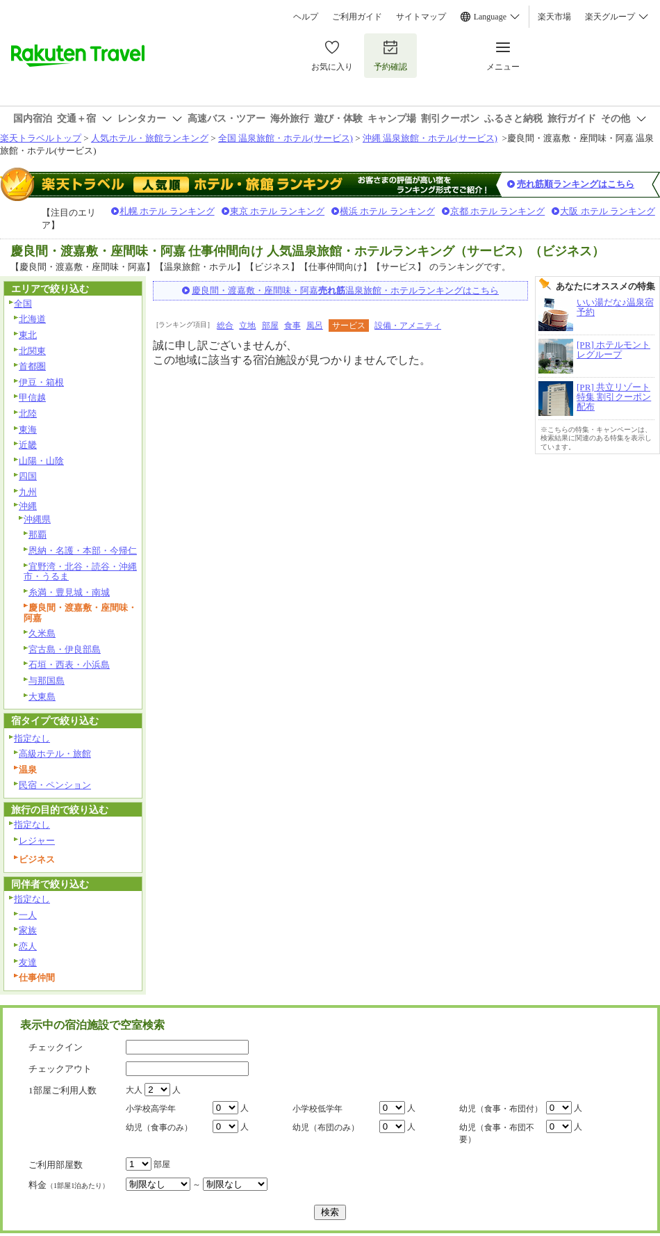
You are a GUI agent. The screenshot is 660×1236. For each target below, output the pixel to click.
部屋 (270, 325)
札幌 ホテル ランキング (167, 211)
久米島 (42, 633)
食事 (292, 325)
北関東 (32, 351)
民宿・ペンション (55, 785)
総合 (225, 325)
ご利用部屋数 (55, 1164)
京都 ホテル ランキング (497, 211)
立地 (247, 325)
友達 (28, 962)
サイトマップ (421, 17)
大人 (134, 1090)
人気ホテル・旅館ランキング (149, 138)
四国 (28, 476)
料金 (68, 1185)
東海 (28, 429)
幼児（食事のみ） (159, 1127)
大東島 (42, 696)
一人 (28, 915)
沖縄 (28, 506)
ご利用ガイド (357, 17)
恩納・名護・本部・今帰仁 (82, 550)
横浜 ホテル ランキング (387, 211)
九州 (28, 492)
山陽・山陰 (41, 461)
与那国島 (46, 680)
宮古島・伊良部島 (64, 649)
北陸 (28, 413)
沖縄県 (37, 519)
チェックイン (55, 1047)
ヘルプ (305, 17)
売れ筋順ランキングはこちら (575, 184)
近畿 (28, 445)
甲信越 (32, 397)
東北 (28, 335)
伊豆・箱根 (41, 382)
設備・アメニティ (407, 325)
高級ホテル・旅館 (55, 753)
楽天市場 (554, 17)
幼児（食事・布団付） (501, 1109)
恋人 (28, 946)
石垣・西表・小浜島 (69, 664)
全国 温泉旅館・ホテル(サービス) (285, 138)
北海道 (32, 319)
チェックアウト (60, 1069)
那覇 (37, 534)
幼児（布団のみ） (325, 1127)
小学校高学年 (151, 1109)
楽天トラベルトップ (40, 138)
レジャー (37, 840)
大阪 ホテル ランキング (607, 211)
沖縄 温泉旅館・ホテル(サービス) (430, 138)
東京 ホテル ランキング (277, 211)
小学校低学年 (317, 1109)
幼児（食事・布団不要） (496, 1133)
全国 (23, 303)
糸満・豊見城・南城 (69, 592)
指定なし (32, 738)
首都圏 (32, 366)
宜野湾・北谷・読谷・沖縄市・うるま (80, 571)
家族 (28, 930)
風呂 (314, 325)
